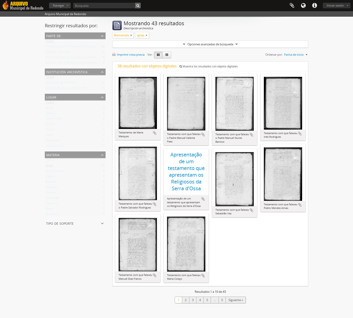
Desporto (52, 188)
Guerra (50, 193)
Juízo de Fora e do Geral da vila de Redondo (74, 64)
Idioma (303, 5)
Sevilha (50, 114)
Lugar (51, 97)
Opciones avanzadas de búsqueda (210, 44)
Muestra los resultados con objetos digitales (208, 66)
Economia (52, 215)
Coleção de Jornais (58, 53)
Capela (50, 177)
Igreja (49, 166)
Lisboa (50, 130)
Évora (49, 109)
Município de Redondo (61, 83)
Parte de (53, 35)
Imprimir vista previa (128, 55)
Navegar (58, 5)
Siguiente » (236, 300)
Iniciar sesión (335, 5)
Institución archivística (67, 72)
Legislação (52, 199)
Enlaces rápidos (314, 5)
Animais (51, 183)
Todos (50, 42)
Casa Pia (51, 204)
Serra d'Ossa (54, 119)
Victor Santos (54, 172)
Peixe (49, 210)
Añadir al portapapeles (154, 133)
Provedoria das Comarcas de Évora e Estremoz (77, 47)
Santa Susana (55, 146)
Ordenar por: (274, 55)
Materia (53, 154)
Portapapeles (292, 5)
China (49, 125)
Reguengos (53, 141)
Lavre (49, 136)
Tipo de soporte (60, 223)
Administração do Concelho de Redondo (73, 58)
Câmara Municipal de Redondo (66, 89)
